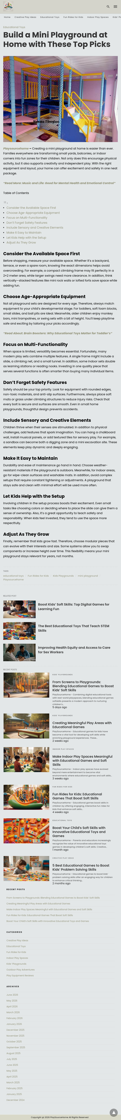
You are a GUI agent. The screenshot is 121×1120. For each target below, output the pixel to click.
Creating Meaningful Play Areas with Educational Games (82, 725)
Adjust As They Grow (21, 242)
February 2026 (14, 1018)
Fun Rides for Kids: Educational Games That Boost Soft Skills (77, 796)
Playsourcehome (13, 579)
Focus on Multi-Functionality (26, 218)
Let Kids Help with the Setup (26, 238)
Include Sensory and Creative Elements (34, 227)
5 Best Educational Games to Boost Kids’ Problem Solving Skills (80, 867)
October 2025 (14, 1041)
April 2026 (12, 1006)
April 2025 (11, 1076)
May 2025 (11, 1070)
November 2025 (15, 1035)
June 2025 (12, 1065)
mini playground (88, 575)
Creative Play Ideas (25, 17)
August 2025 (13, 1053)
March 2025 (13, 1082)
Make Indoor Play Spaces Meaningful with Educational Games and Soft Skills (82, 760)
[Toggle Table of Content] (5, 203)
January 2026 (14, 1024)
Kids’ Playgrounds (62, 674)
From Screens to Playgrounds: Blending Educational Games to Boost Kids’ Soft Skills (83, 686)
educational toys (13, 575)
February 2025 (14, 1088)
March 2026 (13, 1012)
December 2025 (15, 1030)
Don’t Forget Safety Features (26, 223)
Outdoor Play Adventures (20, 969)
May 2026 (11, 1000)
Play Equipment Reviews (20, 975)
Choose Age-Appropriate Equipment (33, 213)
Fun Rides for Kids (73, 17)
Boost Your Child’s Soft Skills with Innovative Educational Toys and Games (79, 832)
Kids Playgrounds (63, 575)
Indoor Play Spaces (98, 17)
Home (7, 17)
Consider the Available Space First (31, 208)
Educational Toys (49, 17)
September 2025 (15, 1047)
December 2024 (15, 1100)
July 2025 (11, 1059)
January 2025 (14, 1094)
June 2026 (12, 994)
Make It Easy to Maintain (23, 233)
